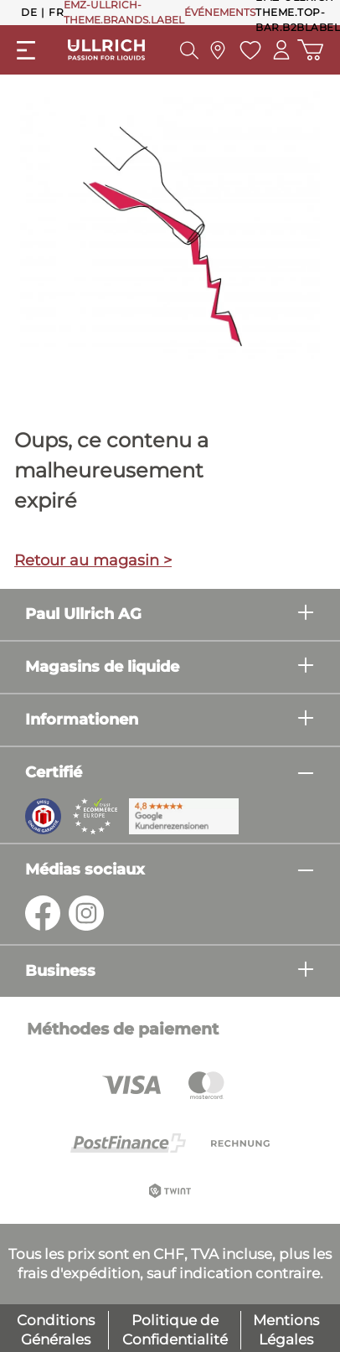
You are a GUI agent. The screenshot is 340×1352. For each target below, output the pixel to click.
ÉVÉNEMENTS (219, 12)
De (29, 11)
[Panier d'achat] (310, 50)
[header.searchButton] (189, 50)
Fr (56, 11)
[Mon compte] (281, 50)
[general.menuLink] (26, 50)
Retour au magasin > (93, 560)
